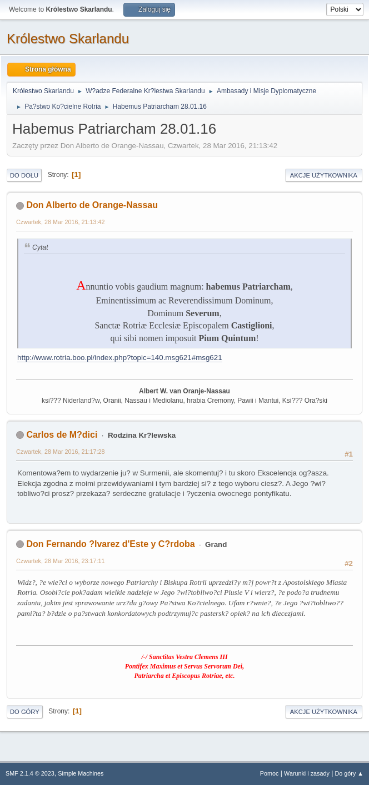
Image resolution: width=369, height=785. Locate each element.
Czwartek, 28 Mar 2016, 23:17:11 (60, 561)
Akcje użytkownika (323, 175)
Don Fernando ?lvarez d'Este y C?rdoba (110, 544)
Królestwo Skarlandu (68, 38)
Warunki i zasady (307, 773)
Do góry (24, 711)
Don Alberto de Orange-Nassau (92, 205)
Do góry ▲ (349, 773)
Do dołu (24, 175)
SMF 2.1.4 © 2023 (30, 773)
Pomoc (269, 773)
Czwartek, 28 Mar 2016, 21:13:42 (60, 222)
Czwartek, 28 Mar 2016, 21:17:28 (60, 451)
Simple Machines (80, 773)
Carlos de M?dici (61, 434)
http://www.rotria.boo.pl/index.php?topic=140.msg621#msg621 (119, 357)
